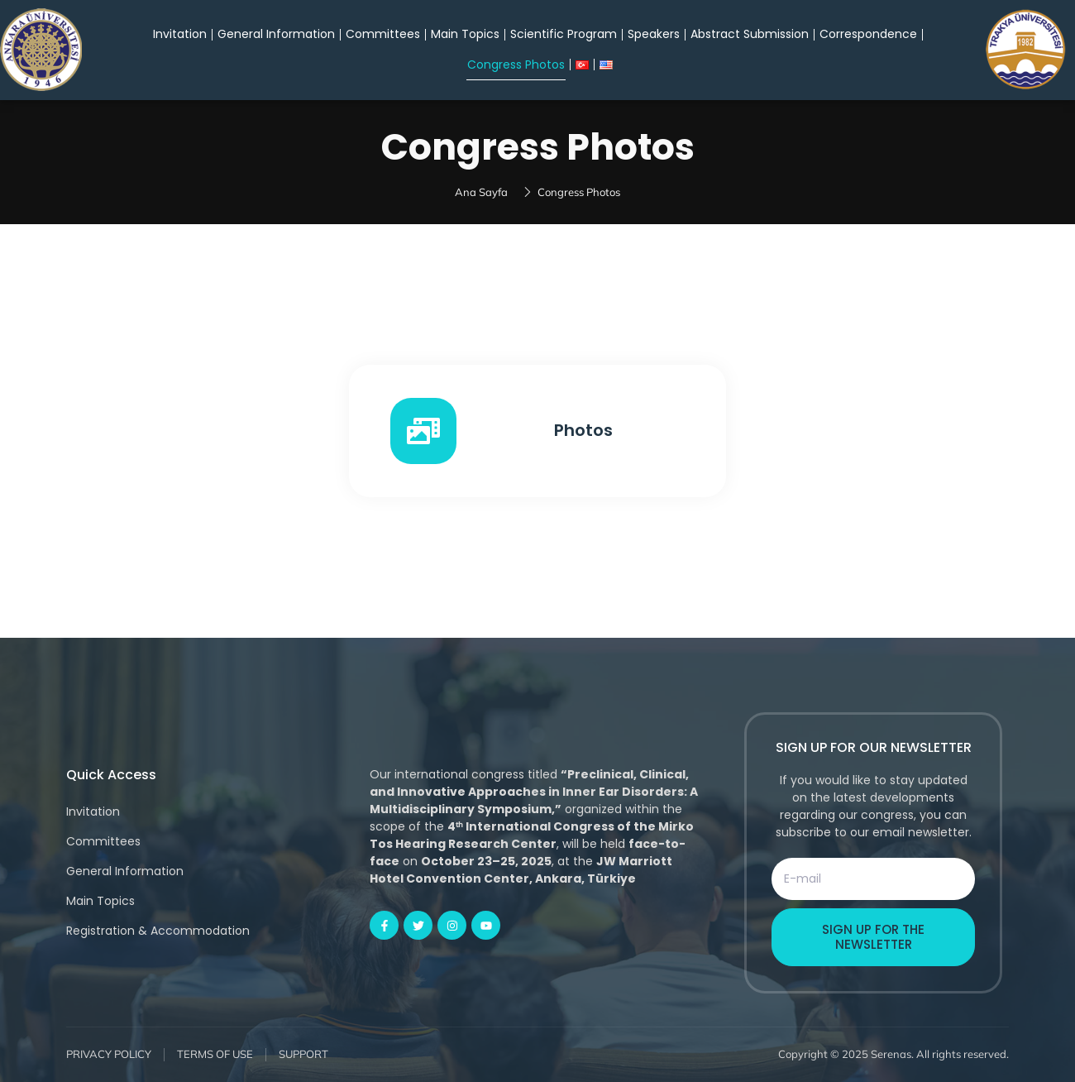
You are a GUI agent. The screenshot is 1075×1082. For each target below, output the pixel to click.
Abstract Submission (749, 34)
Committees (383, 34)
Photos (583, 430)
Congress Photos (516, 64)
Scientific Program (563, 34)
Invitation (180, 34)
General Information (276, 34)
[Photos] (423, 431)
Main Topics (465, 34)
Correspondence (868, 34)
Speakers (654, 34)
